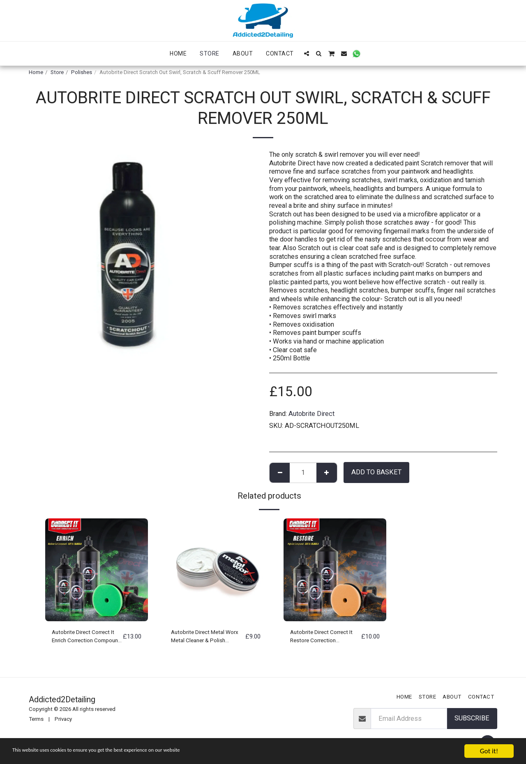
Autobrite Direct (311, 414)
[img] (96, 569)
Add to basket (376, 472)
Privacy (63, 719)
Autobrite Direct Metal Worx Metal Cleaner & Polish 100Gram (203, 638)
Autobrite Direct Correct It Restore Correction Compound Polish (324, 638)
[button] (306, 53)
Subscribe (471, 718)
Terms (36, 719)
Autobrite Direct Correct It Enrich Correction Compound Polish (86, 638)
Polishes (81, 72)
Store (57, 72)
